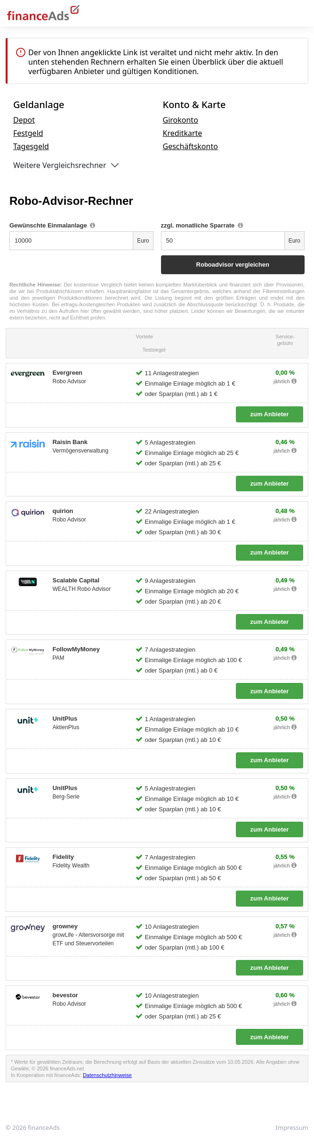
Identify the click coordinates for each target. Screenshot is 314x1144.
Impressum (291, 1127)
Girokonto (180, 120)
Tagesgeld (31, 146)
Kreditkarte (182, 133)
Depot (24, 120)
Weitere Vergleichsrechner (59, 165)
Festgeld (28, 133)
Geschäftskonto (190, 146)
